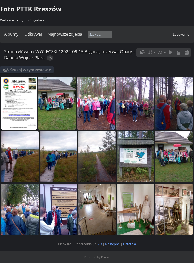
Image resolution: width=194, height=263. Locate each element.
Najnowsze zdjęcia (65, 34)
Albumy (11, 34)
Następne (112, 244)
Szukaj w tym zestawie (30, 69)
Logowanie (181, 34)
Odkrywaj (33, 34)
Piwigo (105, 257)
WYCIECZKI (46, 51)
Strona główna (18, 51)
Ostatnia (129, 244)
